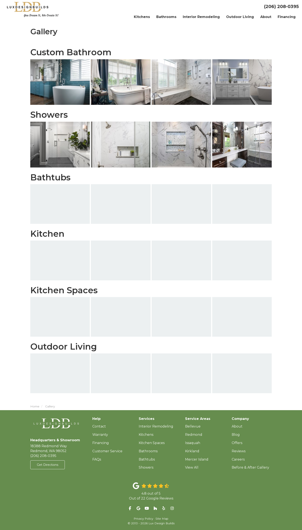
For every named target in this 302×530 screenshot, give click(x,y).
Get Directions (47, 465)
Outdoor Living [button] (240, 17)
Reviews (238, 451)
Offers (237, 443)
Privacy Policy (143, 518)
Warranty (100, 435)
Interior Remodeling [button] (201, 17)
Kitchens (146, 435)
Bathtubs (147, 459)
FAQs (96, 459)
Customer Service (107, 451)
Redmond (193, 435)
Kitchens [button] (142, 17)
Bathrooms (148, 451)
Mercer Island (196, 459)
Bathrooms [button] (166, 17)
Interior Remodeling (156, 426)
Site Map (161, 518)
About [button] (265, 17)
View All (191, 467)
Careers (238, 459)
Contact (99, 426)
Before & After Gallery (250, 467)
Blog (236, 435)
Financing (100, 443)
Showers (146, 467)
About (237, 426)
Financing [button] (287, 17)
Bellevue (193, 426)
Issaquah (192, 443)
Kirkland (192, 451)
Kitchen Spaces (152, 443)
